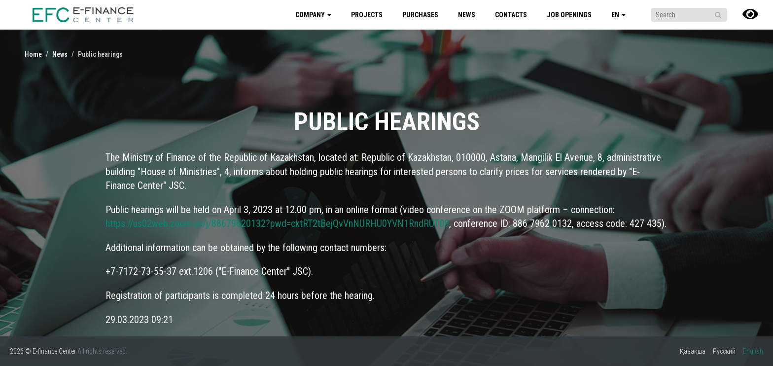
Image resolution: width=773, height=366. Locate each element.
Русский (724, 351)
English (753, 351)
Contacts (511, 15)
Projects (367, 15)
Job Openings (569, 15)
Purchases (420, 15)
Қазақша (692, 351)
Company (313, 15)
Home (33, 54)
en (618, 15)
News (466, 15)
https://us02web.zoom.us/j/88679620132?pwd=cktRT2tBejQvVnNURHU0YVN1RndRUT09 (277, 223)
